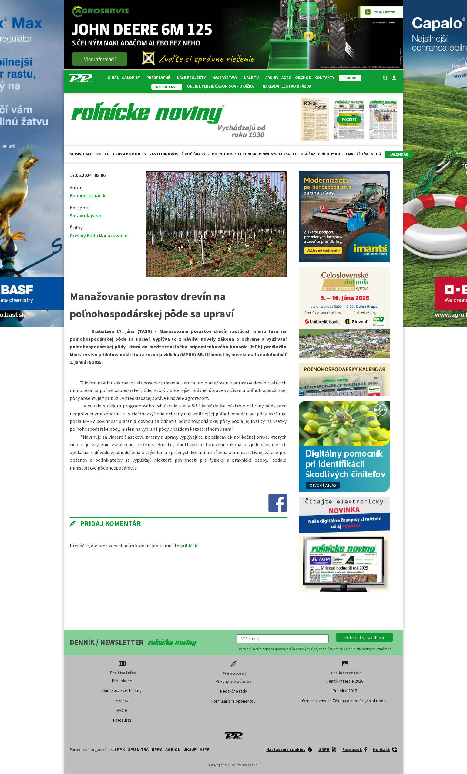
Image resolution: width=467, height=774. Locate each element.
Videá (376, 154)
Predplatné (160, 77)
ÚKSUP (190, 749)
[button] (364, 637)
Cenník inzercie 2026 (344, 681)
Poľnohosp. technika (234, 154)
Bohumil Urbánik (87, 195)
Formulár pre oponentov (233, 701)
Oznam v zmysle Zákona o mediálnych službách (345, 700)
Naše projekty (193, 77)
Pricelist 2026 (345, 690)
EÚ (107, 154)
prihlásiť (188, 546)
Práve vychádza (274, 154)
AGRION (172, 749)
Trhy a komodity (129, 154)
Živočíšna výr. (195, 154)
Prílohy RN (329, 154)
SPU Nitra (138, 749)
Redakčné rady (233, 691)
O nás (113, 77)
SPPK (119, 749)
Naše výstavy (226, 77)
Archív (271, 77)
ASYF (205, 749)
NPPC (157, 749)
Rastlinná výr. (163, 154)
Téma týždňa (355, 154)
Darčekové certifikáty (122, 690)
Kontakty (324, 77)
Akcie (122, 710)
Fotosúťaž (304, 154)
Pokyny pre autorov (233, 681)
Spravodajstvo (86, 154)
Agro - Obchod (296, 77)
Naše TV (253, 77)
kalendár (398, 154)
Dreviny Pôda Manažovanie (98, 235)
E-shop (122, 700)
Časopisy (132, 77)
